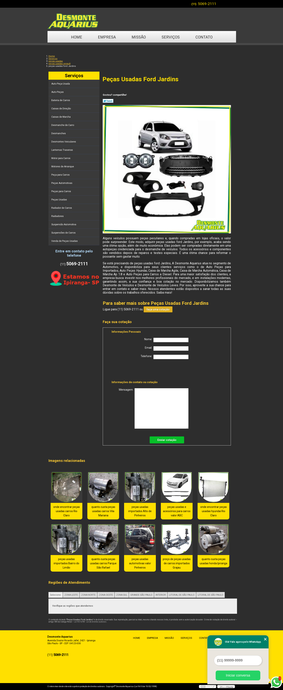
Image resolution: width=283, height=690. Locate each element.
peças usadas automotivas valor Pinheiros (140, 563)
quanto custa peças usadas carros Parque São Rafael (103, 563)
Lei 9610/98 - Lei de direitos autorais (90, 622)
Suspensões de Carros (63, 232)
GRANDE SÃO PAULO (141, 595)
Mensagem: (154, 408)
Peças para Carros (61, 191)
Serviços (171, 37)
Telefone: (165, 357)
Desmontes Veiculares (64, 141)
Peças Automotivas (62, 183)
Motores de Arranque (62, 166)
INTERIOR (161, 595)
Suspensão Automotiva (64, 224)
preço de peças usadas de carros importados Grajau (177, 563)
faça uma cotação (158, 309)
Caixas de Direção (61, 108)
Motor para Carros (61, 158)
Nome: (166, 340)
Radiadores (57, 216)
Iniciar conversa (238, 675)
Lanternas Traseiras (62, 150)
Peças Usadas (59, 199)
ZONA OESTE (106, 595)
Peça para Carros (60, 174)
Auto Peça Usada (60, 83)
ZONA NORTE (88, 595)
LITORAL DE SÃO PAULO (182, 595)
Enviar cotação (166, 439)
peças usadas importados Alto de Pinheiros (140, 511)
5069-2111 (207, 4)
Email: (167, 348)
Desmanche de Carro (63, 125)
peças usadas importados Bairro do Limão (66, 563)
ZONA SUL (121, 595)
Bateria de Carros (61, 100)
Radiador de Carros (62, 208)
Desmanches (58, 133)
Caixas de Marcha (61, 117)
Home (76, 37)
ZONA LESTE (71, 595)
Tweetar (108, 101)
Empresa (107, 37)
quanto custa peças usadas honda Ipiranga (213, 561)
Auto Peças (57, 92)
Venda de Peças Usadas (64, 241)
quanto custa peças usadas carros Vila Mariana (103, 511)
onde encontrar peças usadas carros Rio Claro (66, 511)
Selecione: (55, 595)
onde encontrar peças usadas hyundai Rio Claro (213, 511)
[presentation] (136, 370)
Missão (139, 37)
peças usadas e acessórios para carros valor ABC (176, 511)
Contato (204, 37)
